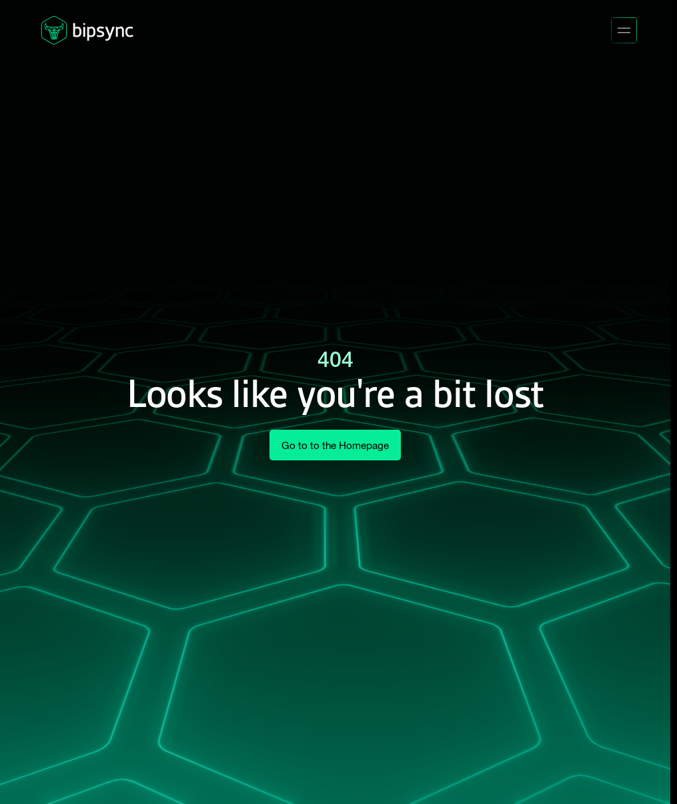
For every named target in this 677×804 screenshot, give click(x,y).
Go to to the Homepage (335, 445)
